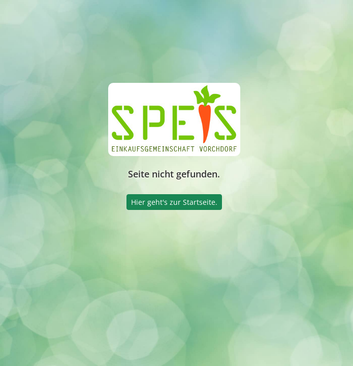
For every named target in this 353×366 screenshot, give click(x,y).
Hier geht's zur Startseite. (174, 202)
